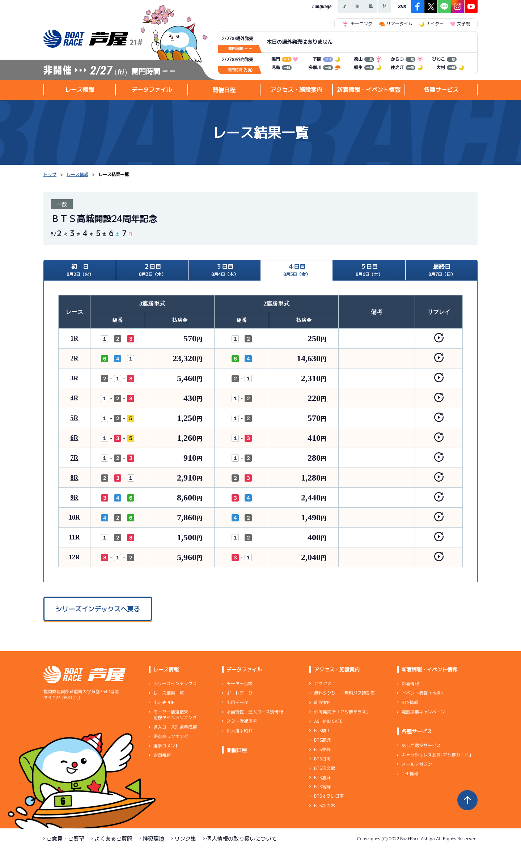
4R (75, 398)
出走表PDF (163, 702)
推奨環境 (153, 838)
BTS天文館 (324, 768)
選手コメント (166, 746)
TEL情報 (410, 774)
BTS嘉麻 (322, 777)
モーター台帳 (239, 684)
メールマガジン (417, 764)
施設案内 (322, 702)
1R (75, 338)
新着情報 (410, 684)
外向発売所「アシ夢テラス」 (342, 712)
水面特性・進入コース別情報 (254, 712)
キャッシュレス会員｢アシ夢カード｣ (436, 755)
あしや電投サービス (421, 745)
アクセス (322, 684)
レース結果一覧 (168, 693)
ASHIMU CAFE (328, 721)
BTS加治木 (324, 805)
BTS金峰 (322, 749)
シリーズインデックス (175, 684)
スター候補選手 (241, 721)
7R (75, 457)
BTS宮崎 (322, 787)
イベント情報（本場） (423, 693)
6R (75, 437)
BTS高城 (322, 740)
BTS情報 (410, 702)
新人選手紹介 (239, 731)
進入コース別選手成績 (175, 727)
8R (75, 477)
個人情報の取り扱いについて (241, 838)
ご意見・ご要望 (65, 838)
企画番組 (162, 755)
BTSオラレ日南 (329, 796)
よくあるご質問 (113, 838)
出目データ (237, 702)
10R (74, 517)
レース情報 (77, 174)
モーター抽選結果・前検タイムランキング (175, 715)
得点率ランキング (170, 736)
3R (75, 378)
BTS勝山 (322, 731)
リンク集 (185, 838)
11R (74, 537)
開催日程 (224, 90)
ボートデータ (239, 693)
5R (75, 418)
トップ (49, 174)
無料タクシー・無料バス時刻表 (344, 693)
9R (75, 497)
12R (74, 557)
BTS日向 (322, 759)
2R (75, 358)
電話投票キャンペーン (423, 712)
